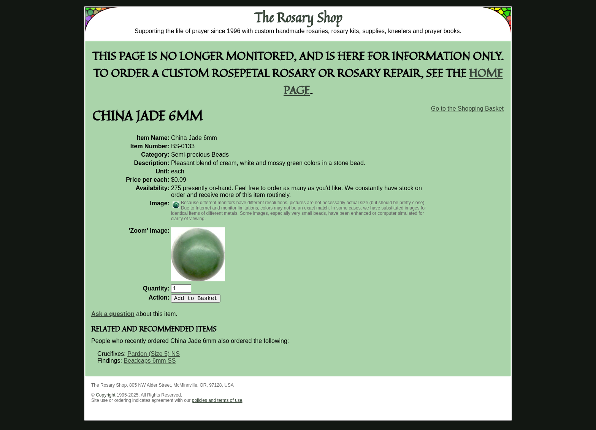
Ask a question (113, 317)
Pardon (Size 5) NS (153, 357)
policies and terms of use (217, 403)
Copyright (105, 398)
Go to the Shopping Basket (467, 108)
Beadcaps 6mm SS (150, 363)
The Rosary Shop (298, 17)
